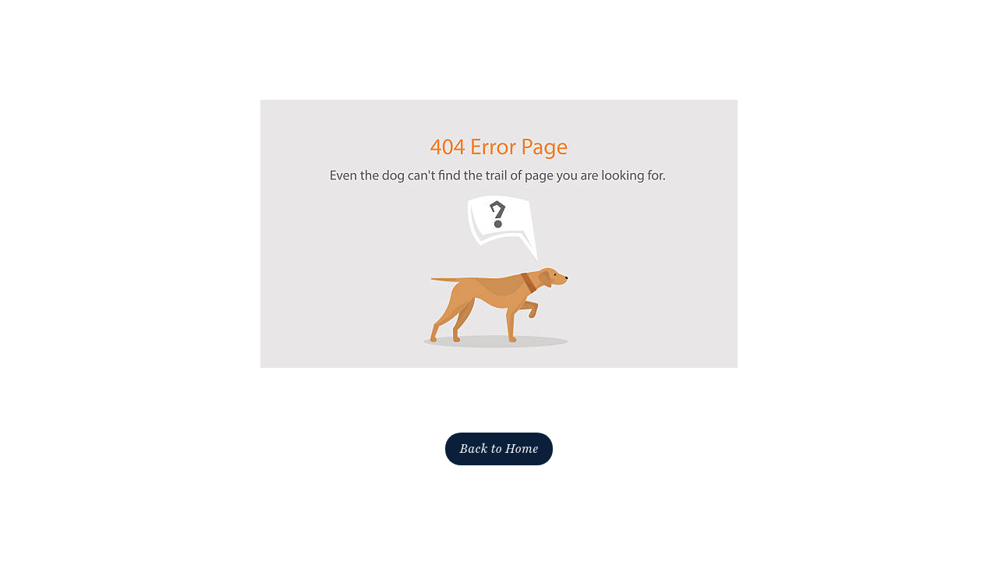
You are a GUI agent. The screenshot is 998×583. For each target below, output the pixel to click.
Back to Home (499, 449)
